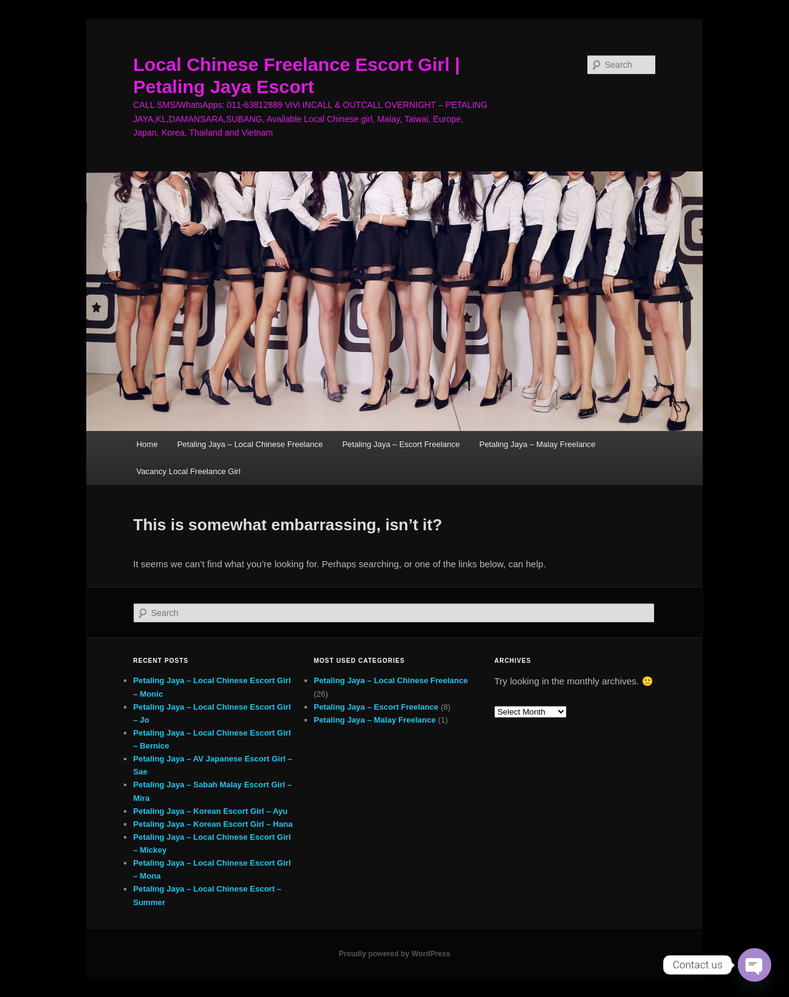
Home (147, 444)
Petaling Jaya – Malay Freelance (537, 444)
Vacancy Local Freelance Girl (188, 471)
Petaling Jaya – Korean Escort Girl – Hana (213, 824)
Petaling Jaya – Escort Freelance (401, 444)
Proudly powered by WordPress (394, 954)
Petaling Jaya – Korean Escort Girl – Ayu (210, 811)
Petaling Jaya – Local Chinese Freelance (249, 444)
